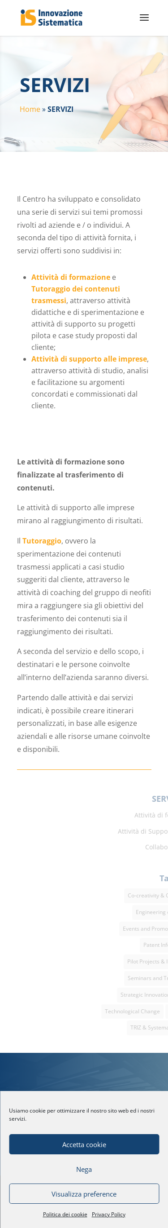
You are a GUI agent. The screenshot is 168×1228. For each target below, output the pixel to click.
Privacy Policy (108, 1214)
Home (30, 109)
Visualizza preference (84, 1193)
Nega (84, 1169)
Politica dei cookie (65, 1214)
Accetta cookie (84, 1144)
